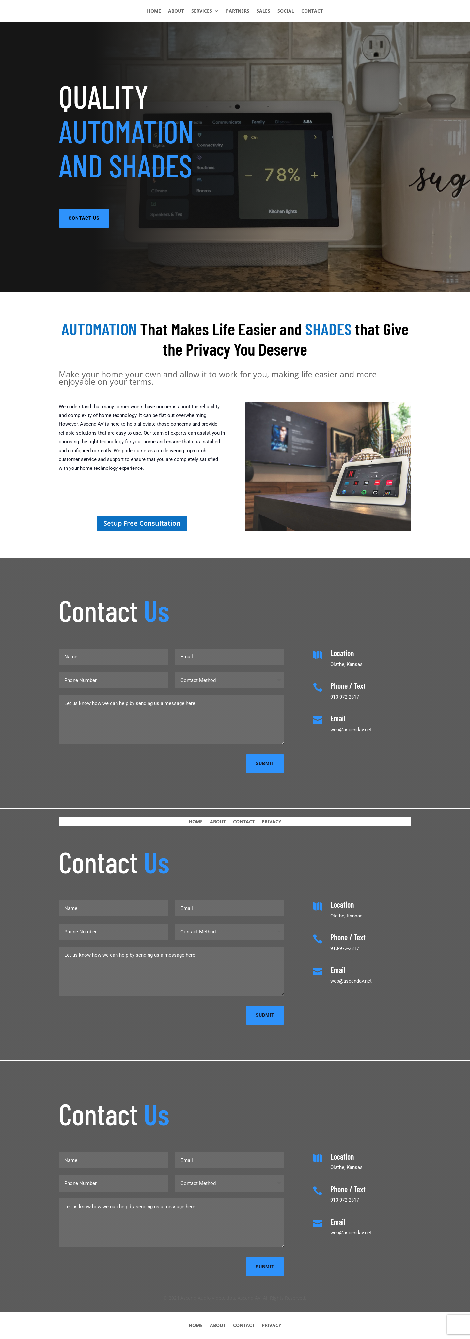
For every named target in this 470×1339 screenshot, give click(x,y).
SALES (263, 11)
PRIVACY (271, 821)
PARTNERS (237, 11)
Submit (265, 763)
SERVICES (201, 11)
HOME (154, 11)
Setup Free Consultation (141, 523)
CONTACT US (84, 218)
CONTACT (312, 11)
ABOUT (176, 11)
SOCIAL (285, 11)
